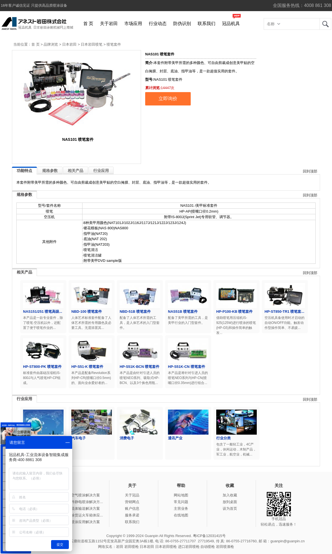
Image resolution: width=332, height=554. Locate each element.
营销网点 (132, 502)
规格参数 (50, 170)
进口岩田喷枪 (189, 547)
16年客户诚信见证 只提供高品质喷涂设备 (34, 5)
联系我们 (206, 23)
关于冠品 (132, 495)
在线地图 (181, 515)
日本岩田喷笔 (91, 44)
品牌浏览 (51, 44)
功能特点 (24, 170)
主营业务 (181, 508)
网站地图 (181, 495)
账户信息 (132, 508)
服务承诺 (132, 515)
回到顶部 (310, 171)
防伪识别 (182, 23)
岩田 (325, 23)
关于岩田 (109, 23)
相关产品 (75, 170)
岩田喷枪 (131, 547)
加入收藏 (230, 495)
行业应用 (101, 170)
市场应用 (133, 23)
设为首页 (230, 508)
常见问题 (181, 502)
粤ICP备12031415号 (209, 536)
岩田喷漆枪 (225, 547)
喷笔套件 (114, 44)
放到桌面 (230, 502)
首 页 (88, 23)
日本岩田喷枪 (166, 547)
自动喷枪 (207, 547)
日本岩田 (69, 44)
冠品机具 (231, 23)
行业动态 (158, 23)
